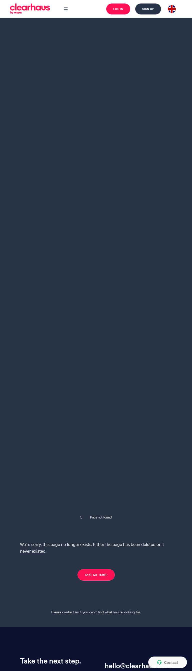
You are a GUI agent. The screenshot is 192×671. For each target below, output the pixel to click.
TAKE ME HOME (96, 575)
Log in (118, 9)
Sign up (148, 9)
